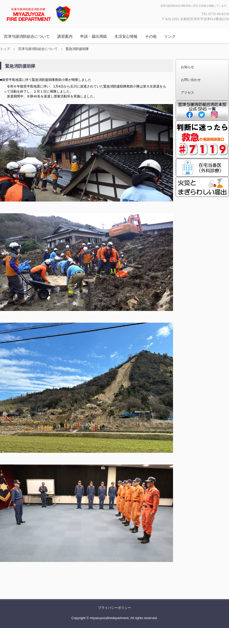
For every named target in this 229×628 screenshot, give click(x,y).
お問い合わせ (191, 80)
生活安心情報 (125, 36)
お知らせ (187, 67)
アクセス (187, 92)
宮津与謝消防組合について (27, 36)
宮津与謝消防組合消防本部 (54, 13)
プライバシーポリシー (114, 608)
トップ (5, 49)
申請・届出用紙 (93, 36)
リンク (170, 36)
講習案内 (65, 36)
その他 (150, 36)
